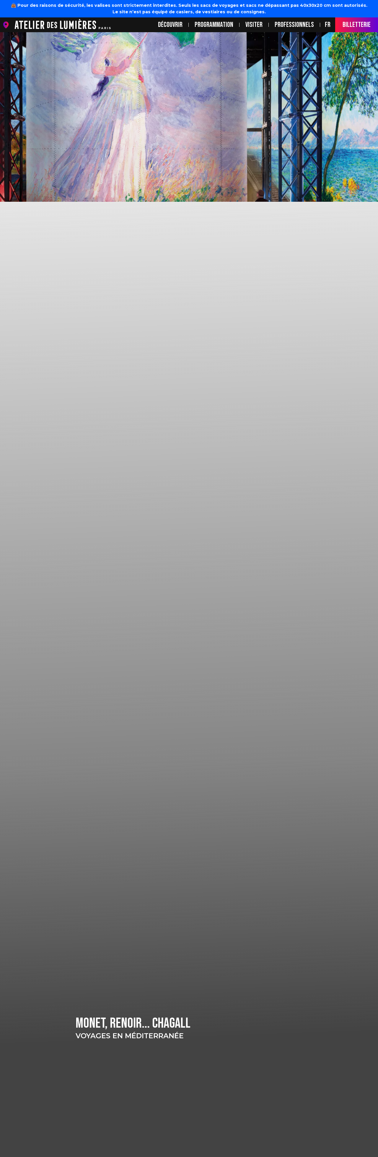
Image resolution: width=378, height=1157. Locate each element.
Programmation (214, 25)
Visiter (254, 25)
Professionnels (294, 25)
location (7, 25)
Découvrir (170, 25)
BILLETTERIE (357, 24)
